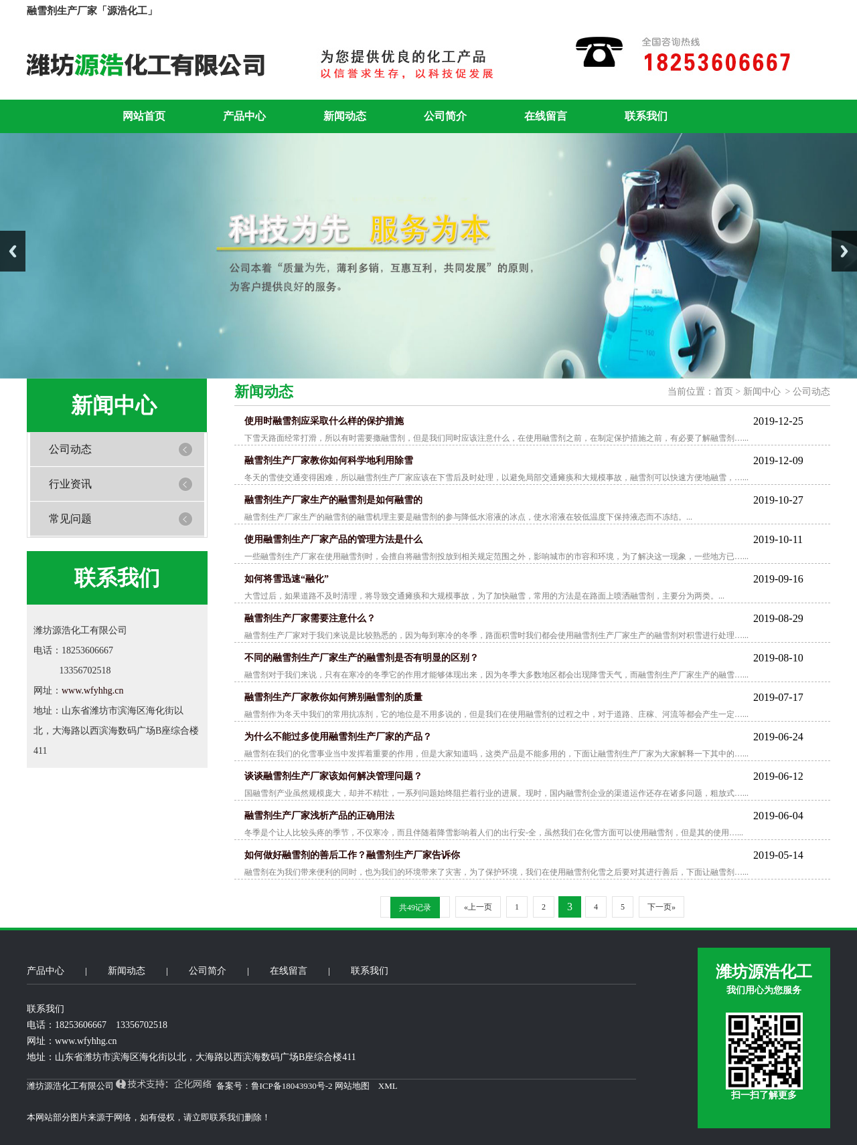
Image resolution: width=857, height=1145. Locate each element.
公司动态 (70, 449)
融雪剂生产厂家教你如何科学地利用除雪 (328, 460)
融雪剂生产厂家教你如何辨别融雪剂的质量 (333, 697)
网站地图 (352, 1086)
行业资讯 (70, 484)
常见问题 (70, 518)
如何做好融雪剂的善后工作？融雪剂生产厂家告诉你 (352, 855)
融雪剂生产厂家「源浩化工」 (92, 10)
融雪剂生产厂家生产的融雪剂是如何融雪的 (333, 500)
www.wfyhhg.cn (92, 691)
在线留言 (545, 116)
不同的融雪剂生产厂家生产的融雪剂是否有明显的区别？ (361, 658)
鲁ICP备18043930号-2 (292, 1086)
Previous (12, 251)
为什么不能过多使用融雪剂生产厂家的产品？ (338, 737)
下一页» (661, 907)
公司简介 (445, 116)
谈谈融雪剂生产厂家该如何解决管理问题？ (333, 776)
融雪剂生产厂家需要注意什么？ (310, 618)
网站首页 (144, 116)
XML (387, 1086)
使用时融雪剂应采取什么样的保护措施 (324, 421)
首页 (725, 392)
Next (844, 251)
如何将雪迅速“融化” (286, 579)
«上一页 (478, 907)
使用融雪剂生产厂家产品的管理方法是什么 (333, 539)
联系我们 (646, 116)
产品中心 (244, 116)
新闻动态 (344, 116)
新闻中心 (763, 392)
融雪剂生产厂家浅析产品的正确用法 (319, 816)
